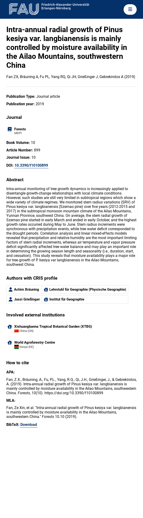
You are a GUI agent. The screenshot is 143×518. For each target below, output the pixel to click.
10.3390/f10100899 (31, 165)
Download (28, 424)
